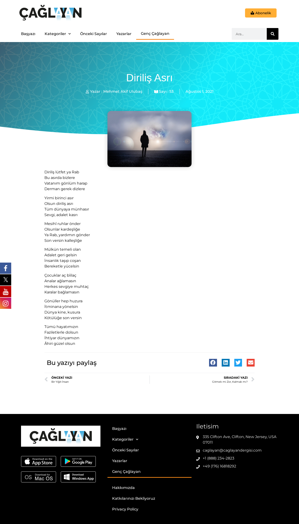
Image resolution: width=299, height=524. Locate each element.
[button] (213, 363)
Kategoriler (58, 33)
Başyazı (28, 34)
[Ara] (272, 34)
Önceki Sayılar (93, 34)
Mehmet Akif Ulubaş (122, 91)
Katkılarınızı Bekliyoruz (133, 498)
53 (171, 91)
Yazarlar (124, 34)
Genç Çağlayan (155, 33)
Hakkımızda (123, 487)
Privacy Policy (125, 509)
